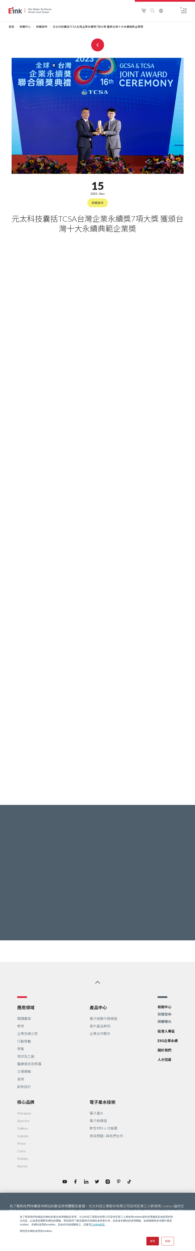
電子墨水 (96, 1113)
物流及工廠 (25, 1056)
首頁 (11, 26)
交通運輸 (24, 1071)
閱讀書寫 (24, 1018)
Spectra (23, 1121)
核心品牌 (25, 1102)
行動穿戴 (24, 1041)
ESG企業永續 (168, 1041)
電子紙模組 (98, 1121)
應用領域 (25, 1007)
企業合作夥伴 (100, 1033)
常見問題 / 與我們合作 (106, 1136)
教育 (20, 1026)
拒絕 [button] (167, 1241)
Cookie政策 (97, 1224)
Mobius (22, 1158)
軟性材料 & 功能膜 (103, 1128)
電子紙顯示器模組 (103, 1018)
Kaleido (22, 1136)
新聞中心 (25, 26)
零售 (20, 1049)
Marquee (24, 1113)
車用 (20, 1079)
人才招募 (164, 1060)
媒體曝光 (164, 1021)
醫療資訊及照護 (29, 1064)
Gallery (22, 1128)
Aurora (22, 1166)
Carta (21, 1151)
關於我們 (164, 1050)
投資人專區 (166, 1031)
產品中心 (98, 1007)
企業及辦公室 (27, 1033)
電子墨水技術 (102, 1102)
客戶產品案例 (100, 1026)
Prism (21, 1143)
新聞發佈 (41, 26)
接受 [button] (152, 1241)
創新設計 (24, 1087)
